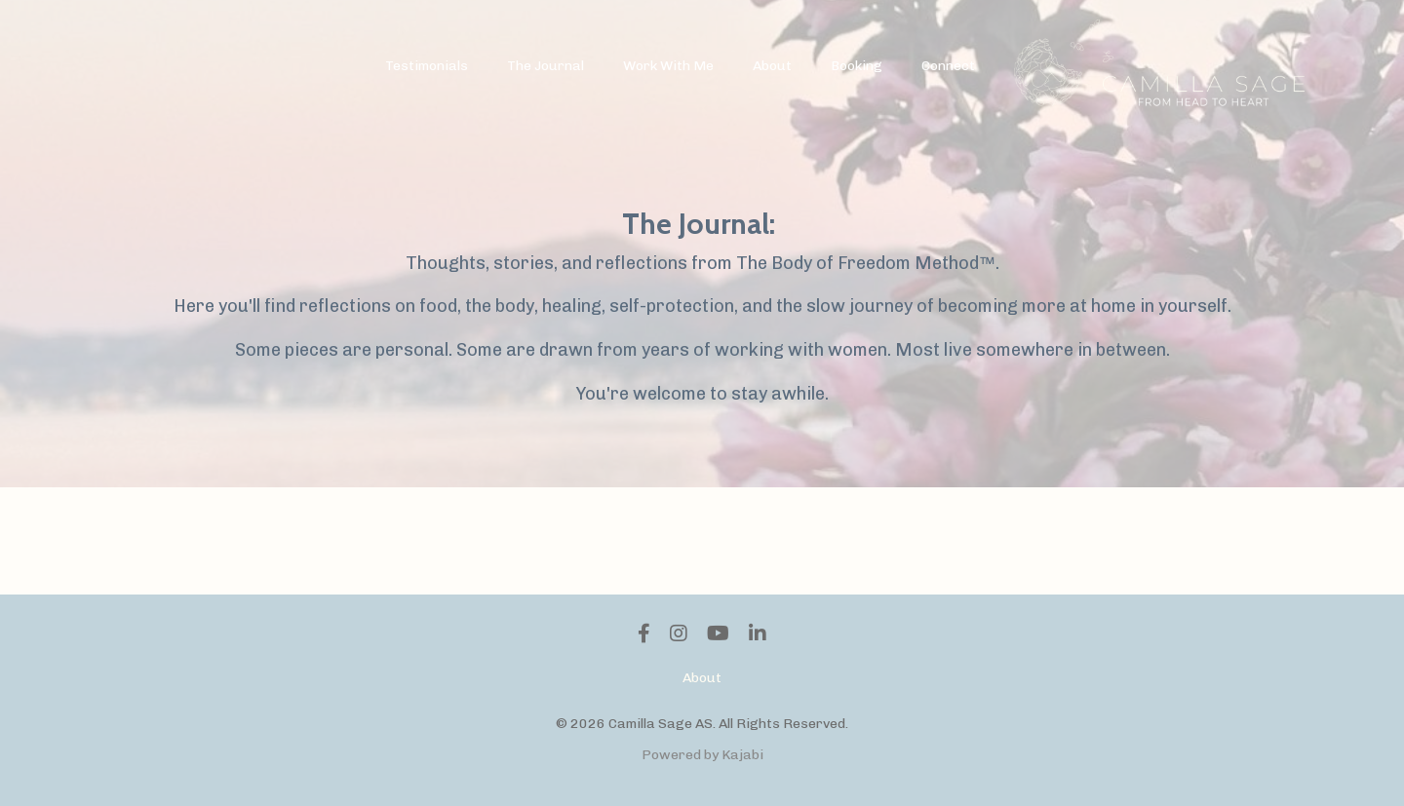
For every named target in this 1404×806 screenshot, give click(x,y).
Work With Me (668, 66)
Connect (948, 66)
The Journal (545, 66)
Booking (856, 66)
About (772, 66)
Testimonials (426, 66)
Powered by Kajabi (702, 755)
